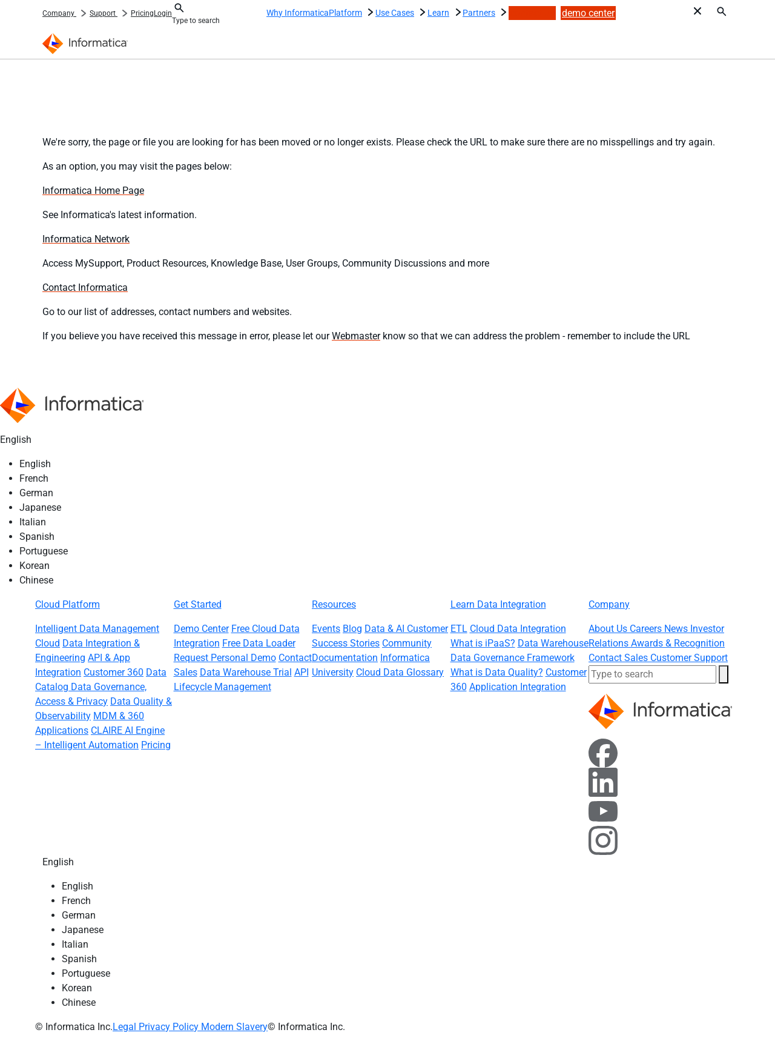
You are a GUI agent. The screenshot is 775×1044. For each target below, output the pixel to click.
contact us (532, 13)
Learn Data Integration (498, 604)
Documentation (345, 657)
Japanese (40, 507)
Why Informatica (297, 13)
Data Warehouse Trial (246, 672)
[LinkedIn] (603, 781)
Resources (334, 604)
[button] (723, 674)
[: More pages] (83, 11)
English (35, 464)
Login (163, 13)
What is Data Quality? (496, 672)
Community (407, 643)
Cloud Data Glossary (400, 672)
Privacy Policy (170, 1026)
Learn (438, 13)
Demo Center (201, 628)
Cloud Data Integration (518, 628)
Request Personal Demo (225, 657)
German (36, 493)
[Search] (722, 11)
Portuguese (43, 551)
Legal (126, 1026)
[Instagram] (603, 839)
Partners (479, 13)
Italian (32, 522)
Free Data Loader (258, 643)
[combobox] (208, 21)
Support (103, 13)
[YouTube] (603, 810)
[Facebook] (603, 752)
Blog (352, 628)
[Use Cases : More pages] (422, 11)
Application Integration (517, 687)
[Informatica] (87, 43)
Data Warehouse (553, 643)
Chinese (36, 580)
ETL (458, 628)
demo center (588, 13)
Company (59, 13)
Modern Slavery (234, 1026)
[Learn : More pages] (458, 11)
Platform (345, 13)
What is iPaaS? (482, 643)
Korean (34, 565)
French (33, 478)
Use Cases (394, 13)
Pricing (142, 13)
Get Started (198, 604)
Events (326, 628)
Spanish (36, 536)
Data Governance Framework (512, 657)
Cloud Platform (67, 604)
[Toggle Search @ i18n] (179, 7)
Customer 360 (113, 672)
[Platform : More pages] (370, 11)
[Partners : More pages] (503, 11)
